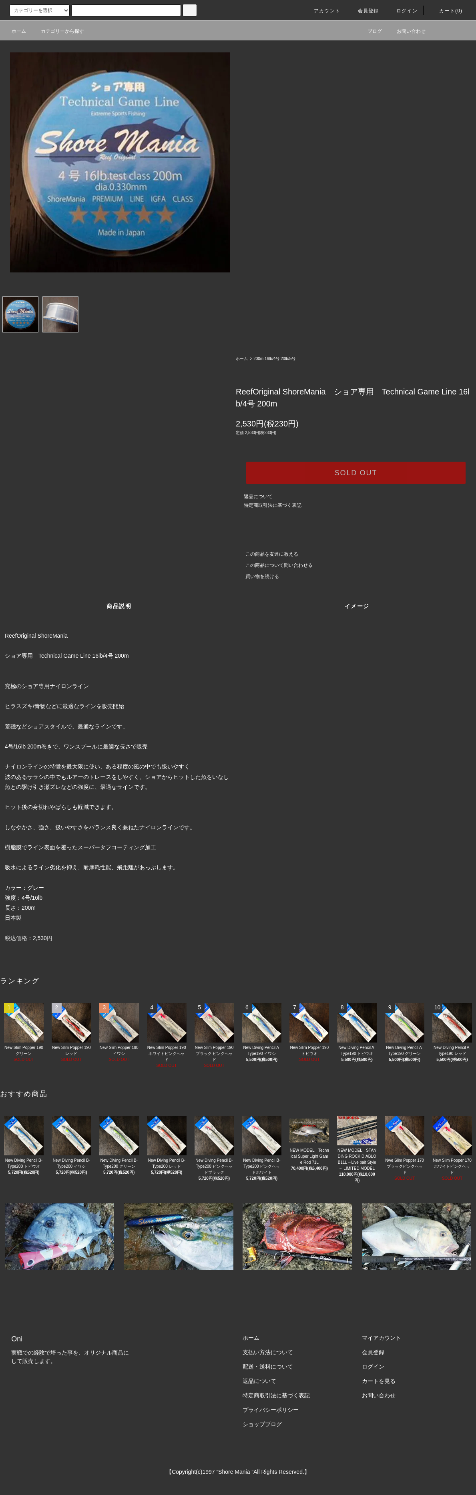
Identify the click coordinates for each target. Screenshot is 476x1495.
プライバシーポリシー (271, 1410)
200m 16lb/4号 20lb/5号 (276, 358)
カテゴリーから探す (57, 31)
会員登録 (363, 11)
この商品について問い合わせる (274, 565)
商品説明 (118, 606)
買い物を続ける (257, 576)
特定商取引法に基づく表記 (272, 505)
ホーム (19, 31)
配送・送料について (268, 1366)
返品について (258, 496)
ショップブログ (262, 1424)
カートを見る (379, 1381)
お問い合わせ (406, 31)
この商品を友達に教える (267, 554)
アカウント (322, 11)
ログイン (402, 11)
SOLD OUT (356, 473)
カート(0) (446, 11)
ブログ (370, 31)
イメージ (357, 606)
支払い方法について (268, 1352)
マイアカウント (381, 1338)
